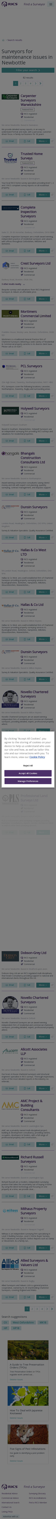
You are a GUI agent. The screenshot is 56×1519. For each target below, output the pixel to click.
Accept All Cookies (28, 773)
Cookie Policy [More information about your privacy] (37, 757)
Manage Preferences (28, 781)
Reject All (28, 765)
